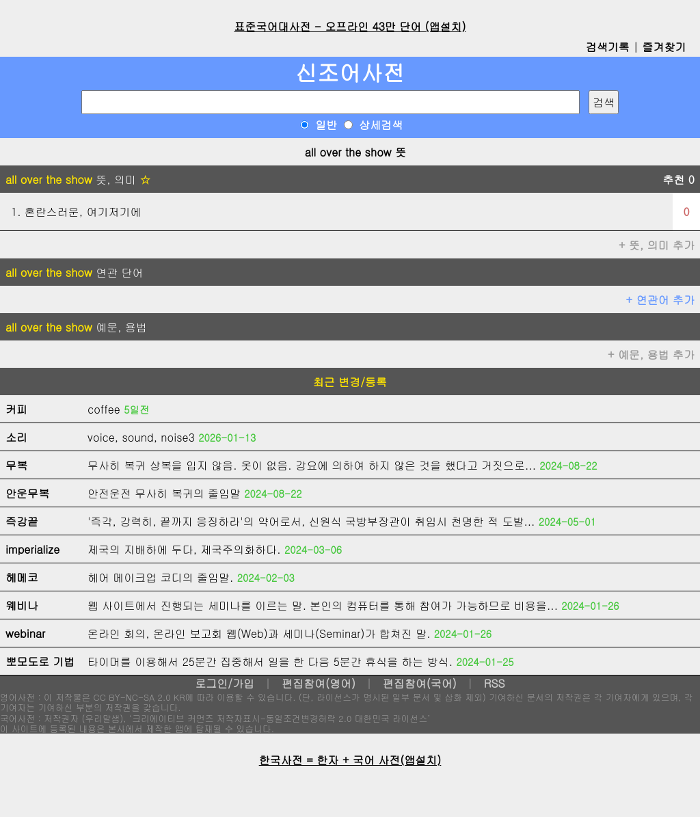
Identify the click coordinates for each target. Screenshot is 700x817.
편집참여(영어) (318, 683)
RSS (494, 683)
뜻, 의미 (77, 179)
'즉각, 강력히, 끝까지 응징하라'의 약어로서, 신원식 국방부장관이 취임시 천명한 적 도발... (311, 521)
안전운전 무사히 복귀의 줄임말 (164, 493)
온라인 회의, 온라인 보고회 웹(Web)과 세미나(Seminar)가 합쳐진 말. (259, 633)
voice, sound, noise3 (141, 437)
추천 (678, 179)
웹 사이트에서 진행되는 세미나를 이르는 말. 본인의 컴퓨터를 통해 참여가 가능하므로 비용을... (323, 605)
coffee (104, 409)
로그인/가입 (224, 683)
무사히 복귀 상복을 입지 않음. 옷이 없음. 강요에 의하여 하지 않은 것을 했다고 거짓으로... (312, 465)
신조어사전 (350, 72)
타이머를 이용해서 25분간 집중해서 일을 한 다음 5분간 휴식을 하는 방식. (270, 661)
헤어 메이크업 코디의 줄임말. (160, 577)
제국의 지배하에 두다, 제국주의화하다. (184, 549)
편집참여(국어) (420, 683)
